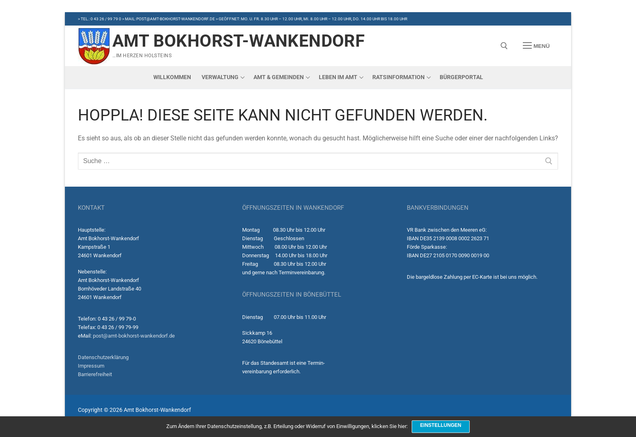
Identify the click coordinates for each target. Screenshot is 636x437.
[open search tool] (504, 46)
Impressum (91, 366)
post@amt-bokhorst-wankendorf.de (134, 336)
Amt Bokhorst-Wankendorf (238, 41)
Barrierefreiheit (95, 374)
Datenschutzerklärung (103, 357)
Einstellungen (440, 425)
